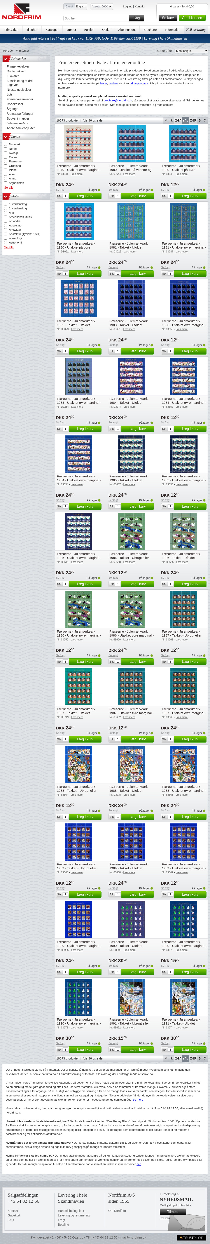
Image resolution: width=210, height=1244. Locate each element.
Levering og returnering (74, 1215)
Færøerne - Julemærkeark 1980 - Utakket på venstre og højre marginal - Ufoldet (130, 170)
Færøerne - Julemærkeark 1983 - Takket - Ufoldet (128, 323)
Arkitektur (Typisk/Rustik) (24, 234)
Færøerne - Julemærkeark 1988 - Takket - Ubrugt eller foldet (76, 790)
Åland (12, 174)
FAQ (11, 1220)
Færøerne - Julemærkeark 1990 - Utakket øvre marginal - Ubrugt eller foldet (184, 946)
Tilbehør (32, 29)
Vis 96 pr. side (93, 120)
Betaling (63, 1224)
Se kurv (169, 18)
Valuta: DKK (102, 7)
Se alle (9, 187)
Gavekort (14, 1215)
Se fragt (60, 189)
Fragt (61, 1220)
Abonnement (127, 29)
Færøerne (15, 161)
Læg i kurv (88, 196)
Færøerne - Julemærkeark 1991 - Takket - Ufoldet (181, 1021)
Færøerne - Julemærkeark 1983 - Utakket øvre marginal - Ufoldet (79, 402)
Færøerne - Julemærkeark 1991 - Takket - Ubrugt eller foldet (129, 1023)
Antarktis (14, 221)
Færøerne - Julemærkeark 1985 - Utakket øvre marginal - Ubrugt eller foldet (184, 480)
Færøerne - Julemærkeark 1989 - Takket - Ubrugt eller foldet (76, 868)
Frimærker (11, 29)
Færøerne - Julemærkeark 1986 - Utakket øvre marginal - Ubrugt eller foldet (79, 635)
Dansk (69, 6)
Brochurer (150, 29)
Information (172, 29)
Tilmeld (176, 1212)
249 (193, 120)
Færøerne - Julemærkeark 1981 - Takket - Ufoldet (128, 245)
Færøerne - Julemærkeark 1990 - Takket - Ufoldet (128, 944)
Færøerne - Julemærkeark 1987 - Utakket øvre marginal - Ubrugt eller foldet (131, 713)
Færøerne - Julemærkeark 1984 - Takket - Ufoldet (128, 400)
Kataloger (52, 29)
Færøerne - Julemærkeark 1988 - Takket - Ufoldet (128, 788)
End (205, 120)
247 (178, 120)
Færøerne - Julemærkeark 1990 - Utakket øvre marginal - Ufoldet (79, 1023)
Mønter (71, 29)
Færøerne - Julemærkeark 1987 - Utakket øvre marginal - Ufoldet (184, 713)
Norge (13, 148)
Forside (8, 50)
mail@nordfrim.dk (133, 1237)
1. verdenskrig (18, 204)
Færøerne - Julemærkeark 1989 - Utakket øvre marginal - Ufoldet (79, 946)
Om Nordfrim (117, 1211)
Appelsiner (15, 225)
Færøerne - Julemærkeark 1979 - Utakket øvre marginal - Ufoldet (79, 170)
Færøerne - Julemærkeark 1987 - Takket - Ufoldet (76, 711)
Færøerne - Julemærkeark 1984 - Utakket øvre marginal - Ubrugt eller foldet (184, 402)
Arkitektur (15, 229)
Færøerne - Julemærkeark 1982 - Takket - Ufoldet (76, 323)
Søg (138, 18)
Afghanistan (16, 182)
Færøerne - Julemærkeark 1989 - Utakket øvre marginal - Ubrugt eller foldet (184, 868)
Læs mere (165, 1218)
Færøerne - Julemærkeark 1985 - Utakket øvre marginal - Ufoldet (79, 558)
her (138, 1164)
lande (103, 83)
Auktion (89, 29)
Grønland (15, 165)
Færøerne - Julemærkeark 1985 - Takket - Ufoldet (128, 478)
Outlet (106, 29)
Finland (13, 157)
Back (171, 120)
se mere (138, 1099)
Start (166, 120)
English (80, 6)
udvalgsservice (139, 83)
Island (13, 170)
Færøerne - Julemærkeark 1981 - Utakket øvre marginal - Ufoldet (184, 247)
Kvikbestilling (196, 29)
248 (186, 120)
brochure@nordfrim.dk (117, 100)
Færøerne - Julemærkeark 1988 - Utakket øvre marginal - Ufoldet (184, 790)
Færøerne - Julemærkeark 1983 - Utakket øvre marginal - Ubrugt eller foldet (184, 325)
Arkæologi (15, 238)
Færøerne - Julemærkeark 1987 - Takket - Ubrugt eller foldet (181, 635)
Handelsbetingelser (71, 1211)
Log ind (127, 6)
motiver (113, 83)
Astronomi (15, 242)
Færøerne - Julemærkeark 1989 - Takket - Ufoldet (128, 866)
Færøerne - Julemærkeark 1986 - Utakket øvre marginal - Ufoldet (131, 635)
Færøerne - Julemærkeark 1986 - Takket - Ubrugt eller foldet (129, 558)
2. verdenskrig (18, 208)
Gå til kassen (193, 18)
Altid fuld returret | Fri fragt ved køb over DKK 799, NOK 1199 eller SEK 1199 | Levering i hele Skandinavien (105, 38)
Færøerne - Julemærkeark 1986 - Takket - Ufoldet (181, 556)
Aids (11, 212)
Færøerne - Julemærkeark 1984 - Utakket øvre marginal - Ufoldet (79, 480)
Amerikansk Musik (20, 217)
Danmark (15, 144)
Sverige (14, 153)
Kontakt (139, 6)
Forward (199, 120)
